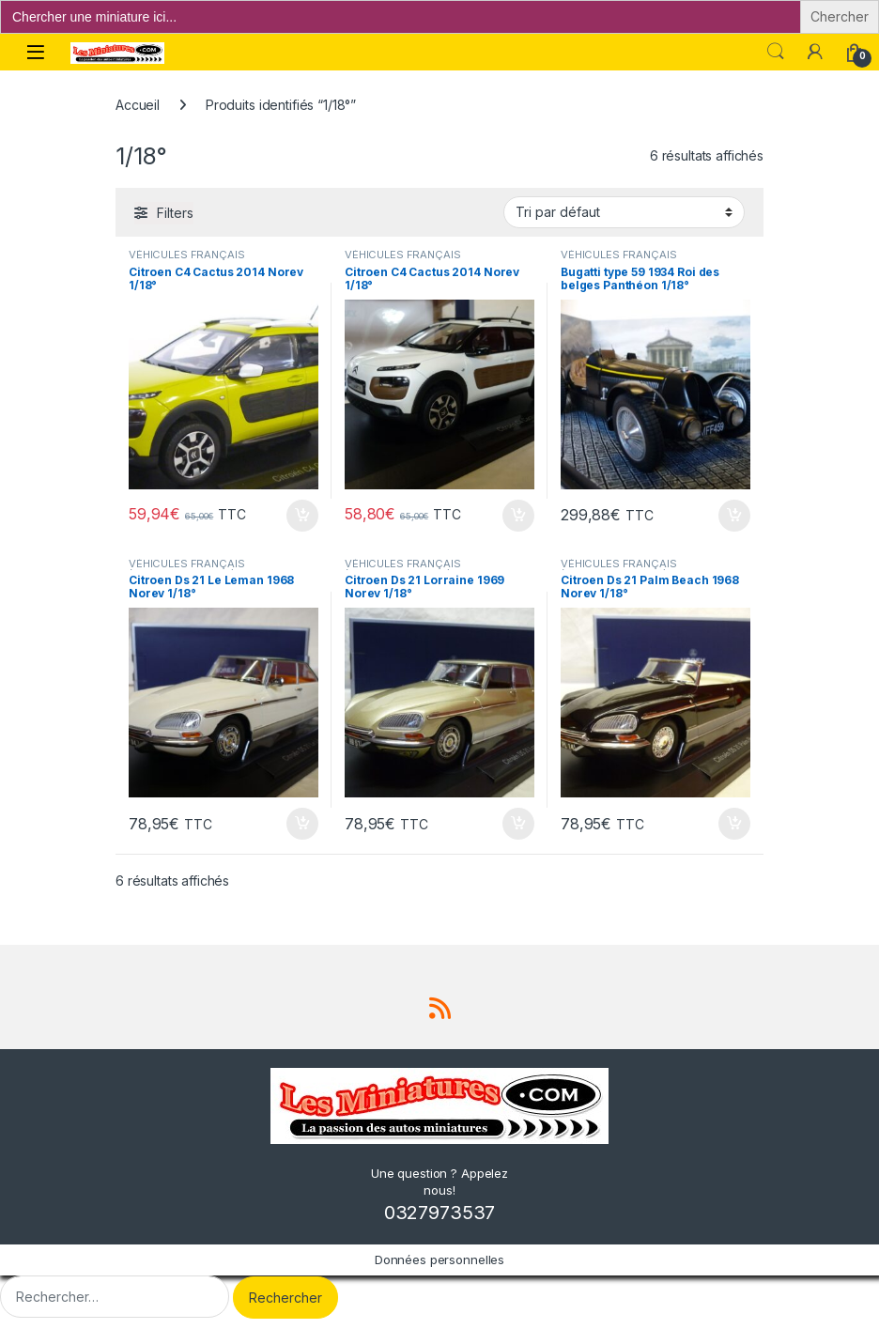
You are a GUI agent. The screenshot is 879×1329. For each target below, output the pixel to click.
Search (775, 51)
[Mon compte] (815, 51)
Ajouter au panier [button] (302, 516)
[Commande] (624, 212)
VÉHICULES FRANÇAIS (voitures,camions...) (186, 260)
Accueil (138, 105)
